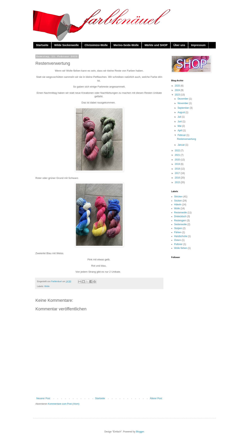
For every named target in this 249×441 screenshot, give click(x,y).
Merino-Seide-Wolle (126, 45)
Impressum (198, 45)
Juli (180, 117)
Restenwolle (180, 212)
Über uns (179, 45)
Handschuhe (180, 236)
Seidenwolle (180, 224)
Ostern (177, 240)
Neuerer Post (43, 398)
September (184, 108)
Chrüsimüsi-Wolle (96, 45)
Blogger (140, 431)
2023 (178, 94)
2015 (178, 182)
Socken (178, 200)
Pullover (178, 244)
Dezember (183, 98)
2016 (178, 177)
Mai (180, 126)
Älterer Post (156, 398)
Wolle (47, 286)
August (182, 112)
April (180, 130)
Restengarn (180, 220)
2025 (178, 85)
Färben (177, 232)
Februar (182, 135)
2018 (178, 168)
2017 (178, 173)
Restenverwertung (186, 139)
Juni (180, 121)
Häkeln (177, 204)
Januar (181, 145)
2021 (178, 155)
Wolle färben (180, 248)
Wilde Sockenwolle (66, 45)
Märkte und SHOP (156, 45)
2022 (178, 150)
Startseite (42, 45)
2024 (178, 90)
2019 (178, 164)
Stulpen (178, 228)
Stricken (178, 196)
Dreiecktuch (180, 216)
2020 (178, 159)
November (183, 103)
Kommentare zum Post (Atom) (63, 403)
